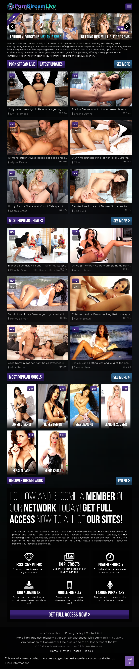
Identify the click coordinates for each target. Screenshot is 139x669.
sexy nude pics (91, 46)
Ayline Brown (82, 318)
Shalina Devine (83, 113)
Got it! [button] (129, 661)
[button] (121, 661)
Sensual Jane (82, 367)
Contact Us (93, 633)
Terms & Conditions (50, 633)
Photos (76, 650)
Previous (12, 26)
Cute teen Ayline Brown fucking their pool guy (101, 314)
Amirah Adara (82, 270)
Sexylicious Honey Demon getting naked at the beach (42, 314)
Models (88, 650)
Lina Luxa (80, 211)
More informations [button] (17, 662)
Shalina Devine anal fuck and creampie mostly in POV (105, 109)
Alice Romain (18, 367)
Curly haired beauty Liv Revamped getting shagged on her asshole (50, 109)
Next (127, 26)
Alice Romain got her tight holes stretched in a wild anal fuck (46, 363)
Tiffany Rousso (56, 270)
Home (54, 650)
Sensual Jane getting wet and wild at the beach (102, 363)
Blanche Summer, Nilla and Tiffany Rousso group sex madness (47, 265)
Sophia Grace (18, 211)
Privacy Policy (74, 633)
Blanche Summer (20, 270)
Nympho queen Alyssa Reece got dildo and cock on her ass (45, 157)
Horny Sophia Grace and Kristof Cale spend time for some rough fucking (53, 206)
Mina (77, 162)
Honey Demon (19, 318)
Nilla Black (39, 270)
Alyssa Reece (18, 162)
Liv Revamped (19, 113)
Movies (64, 650)
